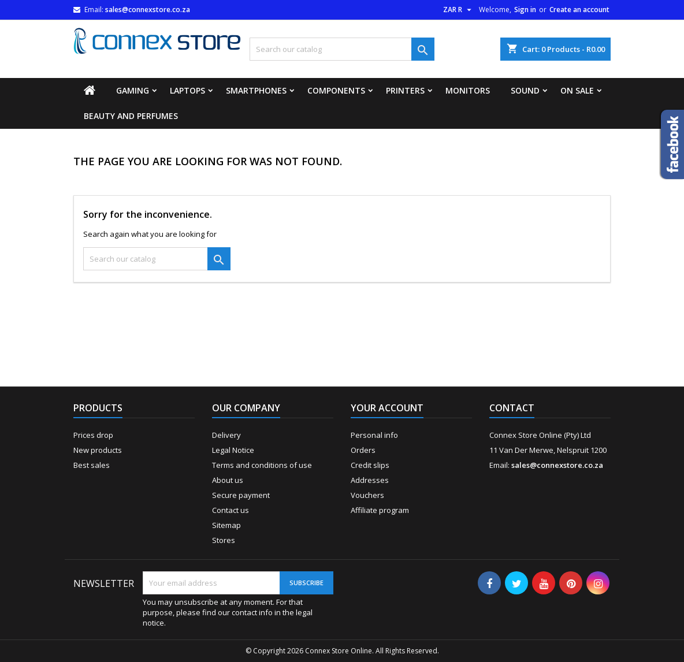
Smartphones (256, 90)
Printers (405, 90)
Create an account (579, 9)
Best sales (91, 465)
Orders (363, 450)
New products (97, 450)
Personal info (374, 435)
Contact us (230, 510)
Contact (511, 407)
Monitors (467, 90)
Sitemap (226, 525)
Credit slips (370, 465)
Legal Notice (233, 450)
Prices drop (93, 435)
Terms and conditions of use (262, 465)
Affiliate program (380, 510)
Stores (223, 540)
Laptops (187, 90)
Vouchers (367, 495)
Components (336, 90)
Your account (387, 407)
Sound (525, 90)
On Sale (577, 90)
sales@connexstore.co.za (147, 9)
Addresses (370, 480)
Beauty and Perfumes (131, 115)
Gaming (132, 90)
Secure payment (241, 495)
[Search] (342, 49)
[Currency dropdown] (458, 10)
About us (227, 480)
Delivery (226, 435)
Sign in (525, 9)
